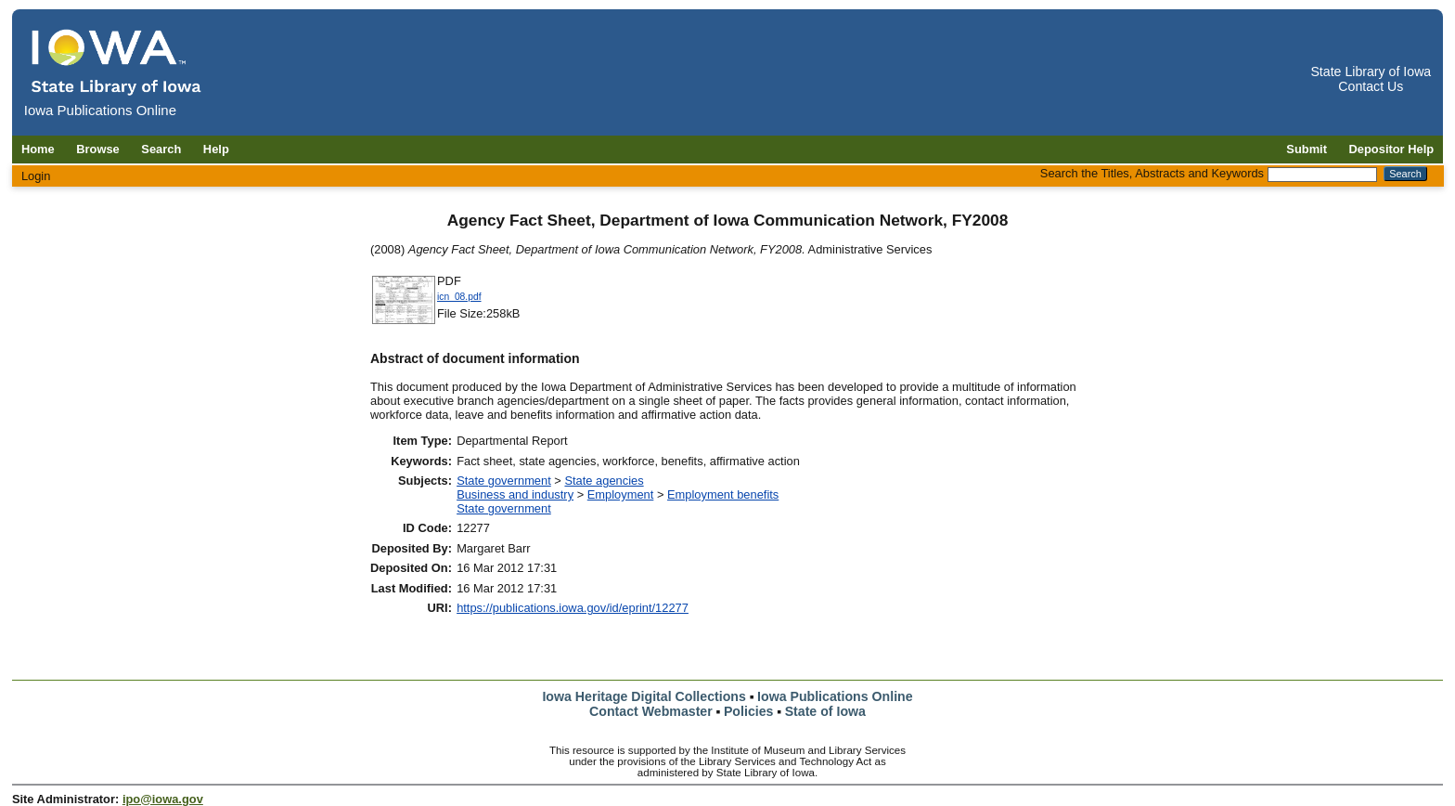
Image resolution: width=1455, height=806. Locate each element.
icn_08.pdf (459, 297)
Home (38, 149)
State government (504, 481)
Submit (1306, 149)
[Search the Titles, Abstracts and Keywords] (1322, 174)
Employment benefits (723, 494)
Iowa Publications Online (835, 696)
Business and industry (515, 494)
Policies (749, 711)
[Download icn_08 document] (403, 322)
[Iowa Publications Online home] (117, 61)
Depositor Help (1392, 149)
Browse (98, 149)
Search (161, 149)
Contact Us (1370, 86)
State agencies (603, 481)
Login (36, 176)
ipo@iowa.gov (162, 799)
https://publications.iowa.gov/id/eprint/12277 (573, 608)
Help (216, 149)
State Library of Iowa (1370, 71)
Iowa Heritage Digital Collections (643, 696)
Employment (620, 494)
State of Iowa (825, 711)
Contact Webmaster (651, 711)
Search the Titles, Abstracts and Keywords (1152, 173)
